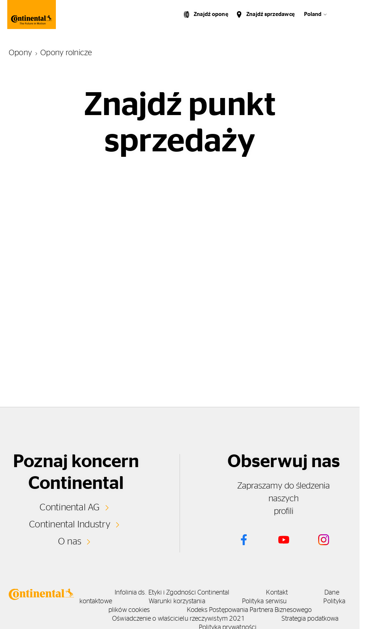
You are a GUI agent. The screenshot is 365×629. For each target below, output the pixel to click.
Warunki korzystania (177, 601)
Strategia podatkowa (310, 619)
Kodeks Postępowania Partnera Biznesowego (249, 610)
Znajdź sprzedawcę (270, 14)
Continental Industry (69, 524)
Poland (312, 14)
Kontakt (277, 592)
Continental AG (69, 507)
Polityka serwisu (264, 601)
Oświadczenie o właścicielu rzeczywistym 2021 (178, 619)
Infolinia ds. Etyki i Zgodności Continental (172, 592)
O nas (69, 541)
